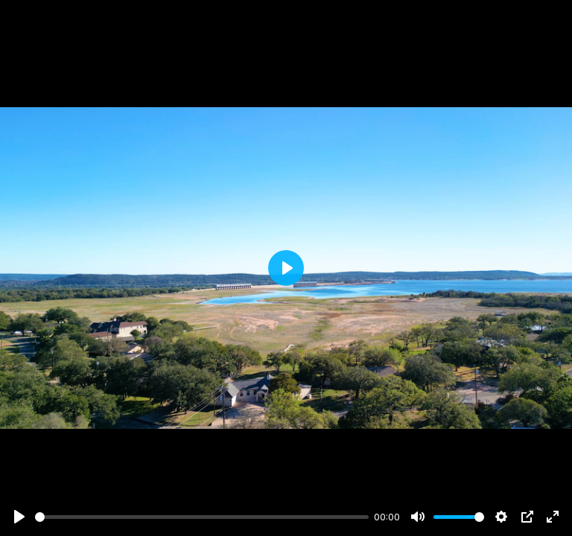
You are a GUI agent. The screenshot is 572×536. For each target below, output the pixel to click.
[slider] (202, 517)
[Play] (19, 517)
